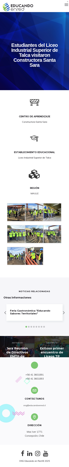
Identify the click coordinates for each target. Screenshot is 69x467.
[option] (34, 312)
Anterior (17, 343)
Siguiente (52, 343)
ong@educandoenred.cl (34, 405)
